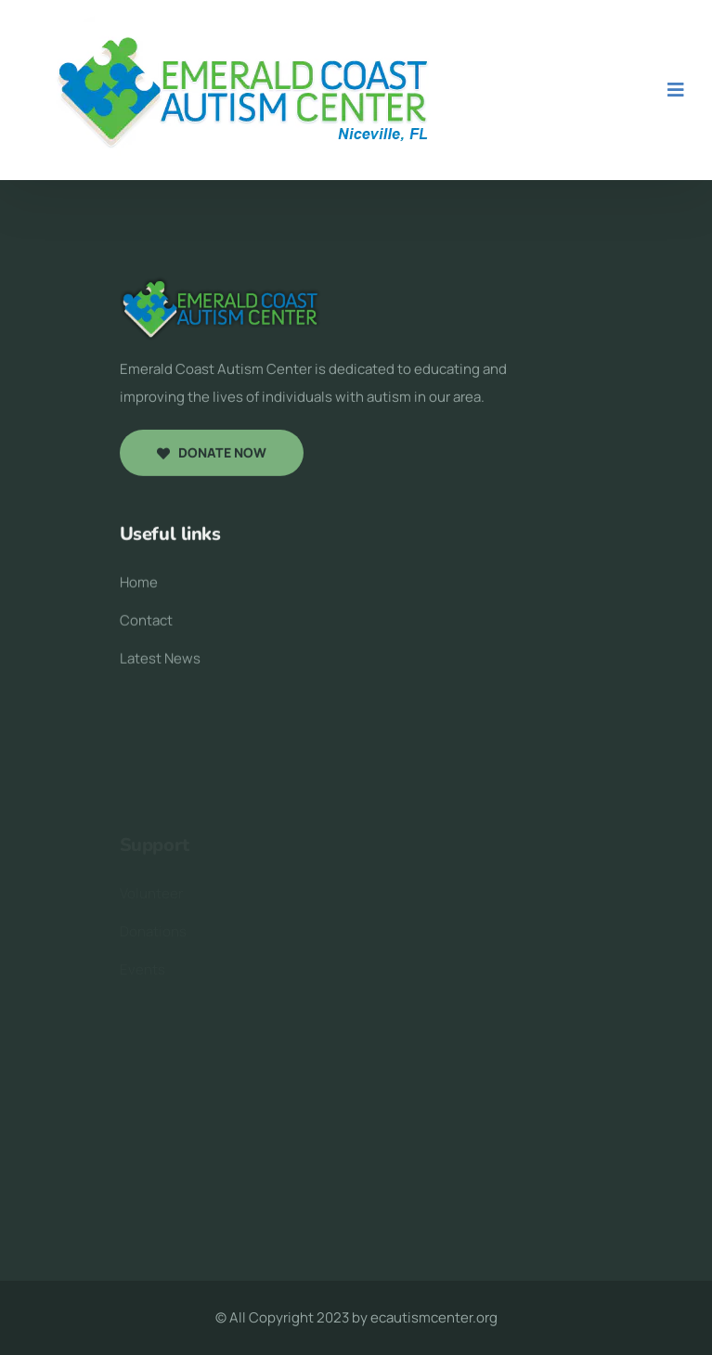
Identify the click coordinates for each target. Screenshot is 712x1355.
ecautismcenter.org (434, 1317)
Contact (146, 625)
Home (139, 587)
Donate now (211, 455)
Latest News (160, 663)
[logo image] (222, 309)
